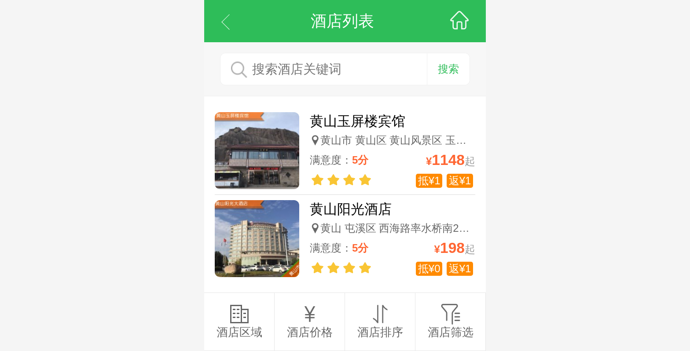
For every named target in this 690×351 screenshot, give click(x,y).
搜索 (448, 69)
